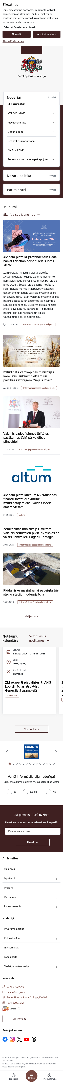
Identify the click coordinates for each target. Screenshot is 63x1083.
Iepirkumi (9, 878)
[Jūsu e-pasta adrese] (32, 831)
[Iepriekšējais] (7, 751)
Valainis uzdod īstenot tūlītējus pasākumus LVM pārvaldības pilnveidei (26, 438)
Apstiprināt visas (46, 34)
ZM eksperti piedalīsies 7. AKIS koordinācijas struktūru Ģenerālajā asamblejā (28, 686)
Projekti (8, 887)
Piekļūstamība (12, 938)
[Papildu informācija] (19, 1009)
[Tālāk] (56, 751)
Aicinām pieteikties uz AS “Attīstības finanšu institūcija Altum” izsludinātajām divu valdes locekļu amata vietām (30, 501)
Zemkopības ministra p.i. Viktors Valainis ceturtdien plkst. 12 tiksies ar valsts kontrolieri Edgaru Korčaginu (31, 533)
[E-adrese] (9, 1009)
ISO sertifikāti (11, 947)
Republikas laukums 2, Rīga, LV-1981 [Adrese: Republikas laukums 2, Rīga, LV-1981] (28, 997)
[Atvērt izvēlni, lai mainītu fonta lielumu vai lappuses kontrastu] (49, 1077)
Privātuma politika (14, 928)
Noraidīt (16, 34)
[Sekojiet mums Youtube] (26, 1039)
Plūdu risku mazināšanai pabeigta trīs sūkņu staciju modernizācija (31, 592)
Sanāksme (12, 695)
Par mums (10, 897)
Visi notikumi (31, 729)
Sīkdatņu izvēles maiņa (16, 966)
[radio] (11, 791)
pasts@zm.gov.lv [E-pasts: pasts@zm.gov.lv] (16, 992)
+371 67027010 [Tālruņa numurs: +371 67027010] (15, 986)
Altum (22, 515)
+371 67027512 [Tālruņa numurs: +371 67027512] (15, 1002)
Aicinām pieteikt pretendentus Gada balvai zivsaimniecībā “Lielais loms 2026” (30, 261)
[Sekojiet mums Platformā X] (19, 1039)
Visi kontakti (19, 1018)
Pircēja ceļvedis (12, 906)
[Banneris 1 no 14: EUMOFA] (31, 751)
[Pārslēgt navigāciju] (31, 1076)
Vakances (9, 868)
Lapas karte (10, 957)
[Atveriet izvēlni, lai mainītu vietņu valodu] (13, 1077)
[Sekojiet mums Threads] (33, 1039)
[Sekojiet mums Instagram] (12, 1039)
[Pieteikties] (33, 842)
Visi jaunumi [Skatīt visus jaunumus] (31, 616)
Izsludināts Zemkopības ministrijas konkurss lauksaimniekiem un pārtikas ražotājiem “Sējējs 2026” (28, 376)
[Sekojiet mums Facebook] (5, 1039)
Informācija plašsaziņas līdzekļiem (37, 324)
